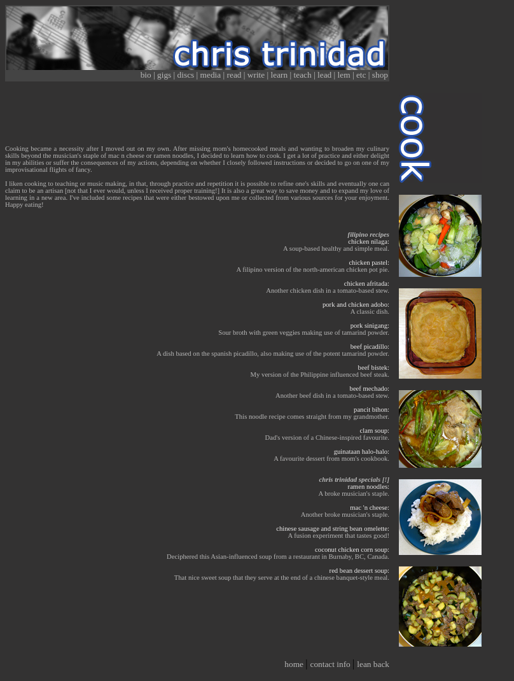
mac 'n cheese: (369, 507)
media (211, 75)
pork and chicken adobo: (356, 304)
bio (147, 75)
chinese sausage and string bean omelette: (332, 528)
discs (187, 75)
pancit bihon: (371, 409)
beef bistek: (373, 367)
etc (362, 75)
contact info (331, 664)
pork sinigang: (370, 325)
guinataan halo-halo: (361, 451)
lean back (373, 664)
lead (325, 75)
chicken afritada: (366, 283)
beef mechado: (369, 388)
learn (280, 75)
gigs (165, 75)
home (294, 664)
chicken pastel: (369, 262)
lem (345, 75)
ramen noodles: (368, 486)
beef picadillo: (370, 346)
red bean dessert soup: (359, 570)
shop (380, 75)
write (257, 75)
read (235, 75)
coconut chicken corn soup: (352, 549)
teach (304, 75)
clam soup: (374, 430)
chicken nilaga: (368, 241)
